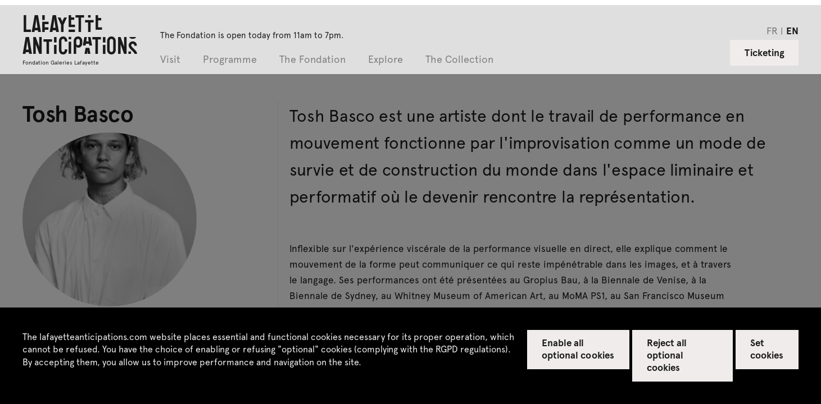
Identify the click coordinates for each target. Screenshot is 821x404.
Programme (230, 60)
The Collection (459, 60)
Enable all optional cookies (578, 348)
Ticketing (764, 52)
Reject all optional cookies (667, 355)
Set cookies (766, 348)
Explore (385, 60)
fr (772, 30)
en (792, 30)
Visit (170, 60)
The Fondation (312, 60)
